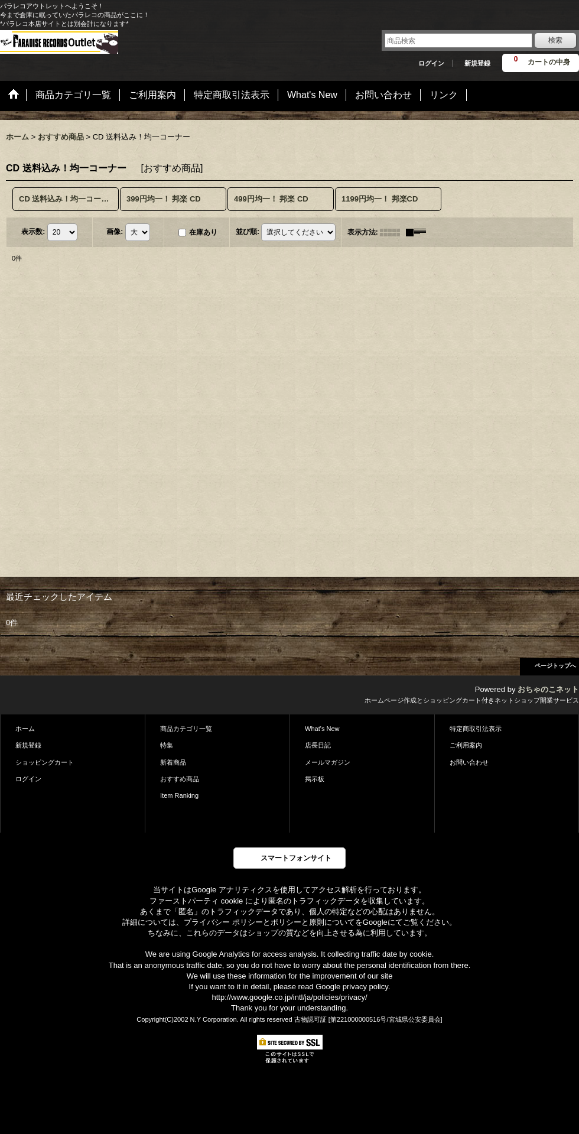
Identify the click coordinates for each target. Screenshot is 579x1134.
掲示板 (314, 778)
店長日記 (318, 745)
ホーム (25, 728)
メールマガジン (327, 762)
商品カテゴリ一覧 (186, 728)
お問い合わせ (469, 762)
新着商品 (173, 762)
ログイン (431, 63)
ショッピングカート (44, 762)
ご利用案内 (466, 745)
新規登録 (477, 63)
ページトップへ (555, 665)
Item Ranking (179, 795)
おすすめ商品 (179, 778)
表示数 (33, 232)
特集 (166, 745)
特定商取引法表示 (476, 728)
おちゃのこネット (548, 689)
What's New (322, 728)
